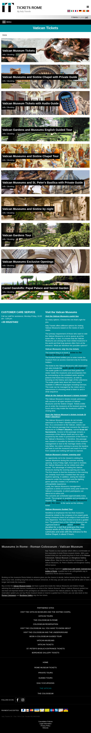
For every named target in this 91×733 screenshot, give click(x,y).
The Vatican (45, 688)
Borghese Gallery (26, 595)
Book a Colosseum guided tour (45, 636)
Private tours (45, 673)
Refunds (45, 728)
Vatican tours (45, 616)
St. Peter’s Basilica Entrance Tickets (45, 649)
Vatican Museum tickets (22, 586)
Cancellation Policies (45, 721)
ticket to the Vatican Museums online (63, 353)
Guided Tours (45, 678)
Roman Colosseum (9, 595)
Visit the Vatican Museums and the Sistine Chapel (45, 612)
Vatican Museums (45, 640)
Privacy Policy (45, 726)
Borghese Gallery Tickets (45, 653)
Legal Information (46, 723)
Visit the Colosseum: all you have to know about (45, 628)
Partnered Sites (45, 608)
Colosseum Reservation (45, 624)
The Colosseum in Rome (46, 620)
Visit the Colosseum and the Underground (45, 632)
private (76, 524)
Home (45, 662)
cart (86, 17)
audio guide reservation (74, 368)
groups (63, 524)
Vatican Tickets (46, 644)
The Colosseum (46, 693)
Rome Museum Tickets (45, 667)
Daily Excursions (45, 683)
